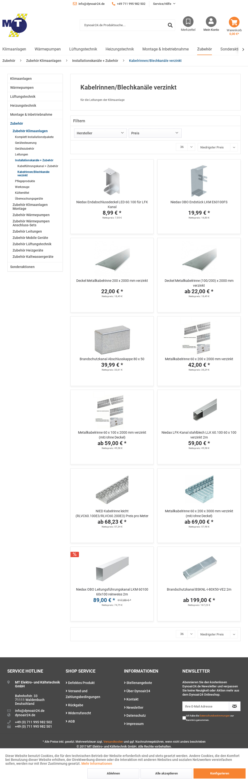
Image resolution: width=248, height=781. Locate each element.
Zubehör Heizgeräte (28, 250)
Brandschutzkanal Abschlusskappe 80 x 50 (112, 359)
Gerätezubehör (24, 148)
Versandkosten (113, 741)
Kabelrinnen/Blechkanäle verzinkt (33, 173)
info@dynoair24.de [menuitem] (89, 4)
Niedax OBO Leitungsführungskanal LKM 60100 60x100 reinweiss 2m (112, 591)
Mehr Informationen (96, 763)
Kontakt (131, 699)
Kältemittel (22, 193)
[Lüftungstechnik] (83, 49)
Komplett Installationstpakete (34, 137)
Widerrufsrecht (78, 713)
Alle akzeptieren (166, 773)
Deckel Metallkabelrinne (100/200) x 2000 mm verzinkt (199, 283)
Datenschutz (135, 715)
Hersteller (84, 133)
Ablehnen (113, 773)
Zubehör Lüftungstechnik (32, 244)
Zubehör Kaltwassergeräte (33, 257)
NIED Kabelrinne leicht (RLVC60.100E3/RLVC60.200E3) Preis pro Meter (112, 513)
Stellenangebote (138, 683)
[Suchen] (170, 25)
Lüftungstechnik (22, 96)
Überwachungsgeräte (29, 198)
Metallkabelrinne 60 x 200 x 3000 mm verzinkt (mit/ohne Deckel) (199, 513)
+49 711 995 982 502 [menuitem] (128, 4)
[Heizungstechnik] (120, 49)
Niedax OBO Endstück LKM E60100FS (198, 202)
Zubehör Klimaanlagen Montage (30, 207)
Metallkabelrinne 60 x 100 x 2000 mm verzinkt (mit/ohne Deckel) (112, 435)
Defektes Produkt (80, 683)
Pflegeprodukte (25, 181)
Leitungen (21, 154)
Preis (135, 133)
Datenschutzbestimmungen (215, 715)
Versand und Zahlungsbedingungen (83, 694)
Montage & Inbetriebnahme (31, 114)
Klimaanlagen (21, 79)
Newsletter (133, 707)
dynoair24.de (25, 715)
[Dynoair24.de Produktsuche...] (127, 25)
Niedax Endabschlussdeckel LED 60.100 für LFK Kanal (112, 204)
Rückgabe (74, 705)
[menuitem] (127, 27)
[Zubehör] (204, 49)
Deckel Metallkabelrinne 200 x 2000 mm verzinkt (112, 281)
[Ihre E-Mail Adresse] (205, 706)
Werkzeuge (22, 187)
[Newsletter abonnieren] (234, 706)
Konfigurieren (219, 773)
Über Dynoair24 (137, 691)
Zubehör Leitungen (27, 231)
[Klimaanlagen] (14, 49)
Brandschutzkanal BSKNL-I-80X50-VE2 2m (199, 589)
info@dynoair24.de (30, 711)
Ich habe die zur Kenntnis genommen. (210, 717)
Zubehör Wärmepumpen (31, 215)
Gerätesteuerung (26, 143)
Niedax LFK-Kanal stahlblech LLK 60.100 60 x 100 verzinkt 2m (199, 435)
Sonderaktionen (22, 267)
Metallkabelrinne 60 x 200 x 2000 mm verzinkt (199, 359)
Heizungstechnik (23, 105)
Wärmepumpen (22, 87)
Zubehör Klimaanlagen (30, 131)
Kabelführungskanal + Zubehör (37, 166)
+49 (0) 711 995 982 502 (33, 722)
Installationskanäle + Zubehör (34, 160)
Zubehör (16, 123)
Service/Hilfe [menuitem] (162, 4)
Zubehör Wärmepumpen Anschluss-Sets (31, 223)
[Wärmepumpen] (48, 49)
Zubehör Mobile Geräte (30, 238)
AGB (70, 721)
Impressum (134, 724)
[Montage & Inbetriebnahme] (165, 49)
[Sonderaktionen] (233, 49)
